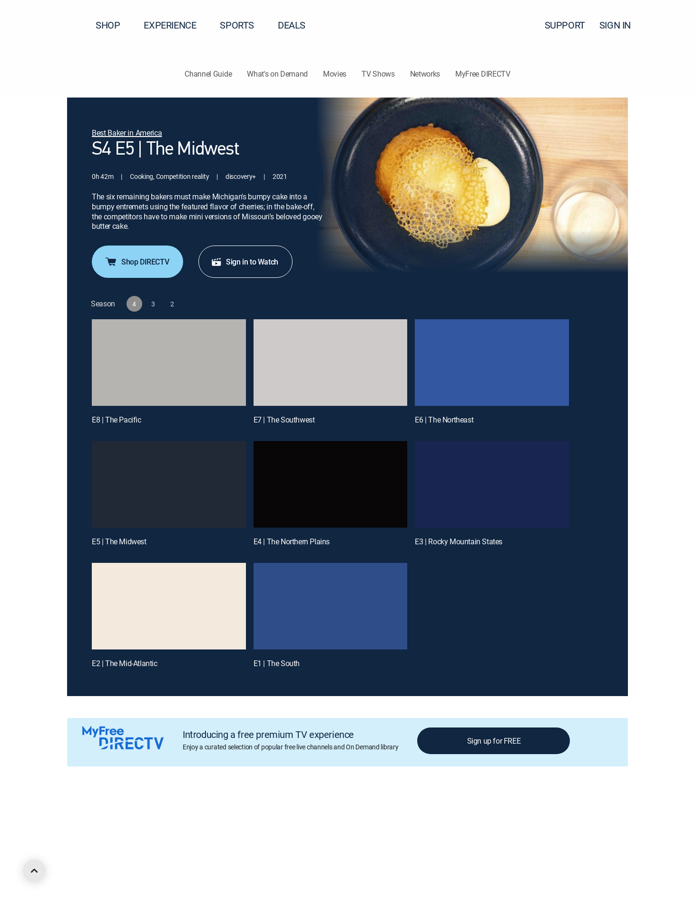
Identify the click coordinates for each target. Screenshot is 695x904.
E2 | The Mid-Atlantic (124, 663)
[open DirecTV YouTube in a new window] (139, 864)
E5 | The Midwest (119, 541)
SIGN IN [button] (620, 25)
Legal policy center (179, 812)
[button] (671, 25)
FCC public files (455, 812)
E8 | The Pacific (116, 419)
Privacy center (235, 812)
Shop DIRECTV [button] (136, 261)
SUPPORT (565, 25)
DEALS (291, 25)
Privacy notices (367, 812)
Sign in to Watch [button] (244, 261)
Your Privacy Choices (306, 812)
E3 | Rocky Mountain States (458, 541)
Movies (334, 74)
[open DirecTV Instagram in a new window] (122, 864)
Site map (411, 812)
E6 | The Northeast (444, 419)
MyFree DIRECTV (482, 74)
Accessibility (503, 812)
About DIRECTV (89, 812)
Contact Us (546, 812)
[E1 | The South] (331, 606)
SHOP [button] (113, 25)
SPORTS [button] (242, 25)
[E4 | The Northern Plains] (331, 484)
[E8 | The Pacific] (169, 362)
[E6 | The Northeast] (492, 362)
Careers (131, 812)
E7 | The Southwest (284, 419)
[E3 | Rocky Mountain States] (492, 484)
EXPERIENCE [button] (175, 25)
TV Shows (378, 74)
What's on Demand (277, 74)
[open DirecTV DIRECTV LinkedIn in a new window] (70, 864)
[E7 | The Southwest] (331, 362)
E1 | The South (277, 663)
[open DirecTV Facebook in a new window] (87, 864)
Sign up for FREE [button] (494, 741)
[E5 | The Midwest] (169, 484)
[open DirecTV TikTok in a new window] (156, 864)
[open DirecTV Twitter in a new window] (104, 864)
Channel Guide (208, 74)
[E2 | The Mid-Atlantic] (169, 606)
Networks (425, 74)
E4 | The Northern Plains (292, 541)
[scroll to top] (34, 870)
